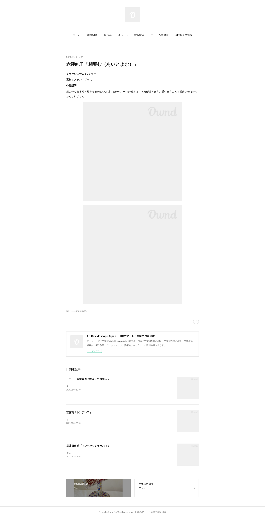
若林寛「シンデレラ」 (79, 412)
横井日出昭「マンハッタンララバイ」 (88, 445)
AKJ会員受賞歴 (183, 35)
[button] (76, 35)
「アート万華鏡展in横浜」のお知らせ (88, 379)
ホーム (76, 35)
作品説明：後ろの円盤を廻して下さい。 (86, 453)
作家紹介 (92, 35)
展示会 (108, 35)
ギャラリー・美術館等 (131, 35)
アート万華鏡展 (160, 35)
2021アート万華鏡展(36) (76, 311)
